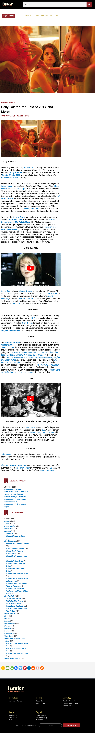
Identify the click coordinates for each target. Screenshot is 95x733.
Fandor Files (8, 529)
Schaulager (21, 188)
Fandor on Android (70, 703)
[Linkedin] (29, 668)
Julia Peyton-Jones (30, 208)
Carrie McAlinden (15, 219)
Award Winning (9, 526)
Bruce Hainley (7, 186)
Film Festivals (9, 596)
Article (11, 103)
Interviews (9, 534)
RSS (50, 468)
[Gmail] (38, 668)
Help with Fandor (16, 701)
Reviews (7, 631)
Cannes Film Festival (13, 598)
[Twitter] (20, 668)
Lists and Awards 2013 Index (13, 465)
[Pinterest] (25, 668)
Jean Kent (30, 427)
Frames (7, 621)
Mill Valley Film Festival (14, 601)
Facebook (13, 718)
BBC (43, 430)
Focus (6, 619)
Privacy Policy (41, 718)
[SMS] (12, 668)
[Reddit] (33, 668)
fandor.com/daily (46, 470)
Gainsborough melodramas (42, 432)
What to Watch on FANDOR (15, 536)
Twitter (12, 720)
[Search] (89, 4)
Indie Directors (9, 623)
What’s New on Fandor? (12, 658)
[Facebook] (16, 668)
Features (7, 531)
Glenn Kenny (17, 303)
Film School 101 (10, 614)
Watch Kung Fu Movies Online (17, 574)
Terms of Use (41, 715)
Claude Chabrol (25, 291)
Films (6, 616)
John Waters (28, 167)
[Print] (42, 668)
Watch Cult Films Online (15, 561)
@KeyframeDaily (23, 468)
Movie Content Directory (15, 549)
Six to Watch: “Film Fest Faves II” (16, 492)
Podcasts (7, 628)
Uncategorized (9, 633)
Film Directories (10, 541)
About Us (39, 701)
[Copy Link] (3, 668)
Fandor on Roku (69, 705)
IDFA (33, 318)
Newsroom (8, 626)
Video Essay (8, 636)
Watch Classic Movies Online (16, 556)
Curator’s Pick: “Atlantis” (13, 489)
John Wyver (6, 454)
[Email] (7, 668)
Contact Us (40, 703)
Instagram (13, 715)
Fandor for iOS (69, 701)
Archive (4, 103)
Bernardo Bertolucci (27, 298)
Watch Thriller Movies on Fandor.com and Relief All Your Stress (17, 591)
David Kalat (6, 291)
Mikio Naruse (51, 293)
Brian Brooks (27, 323)
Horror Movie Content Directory (17, 544)
